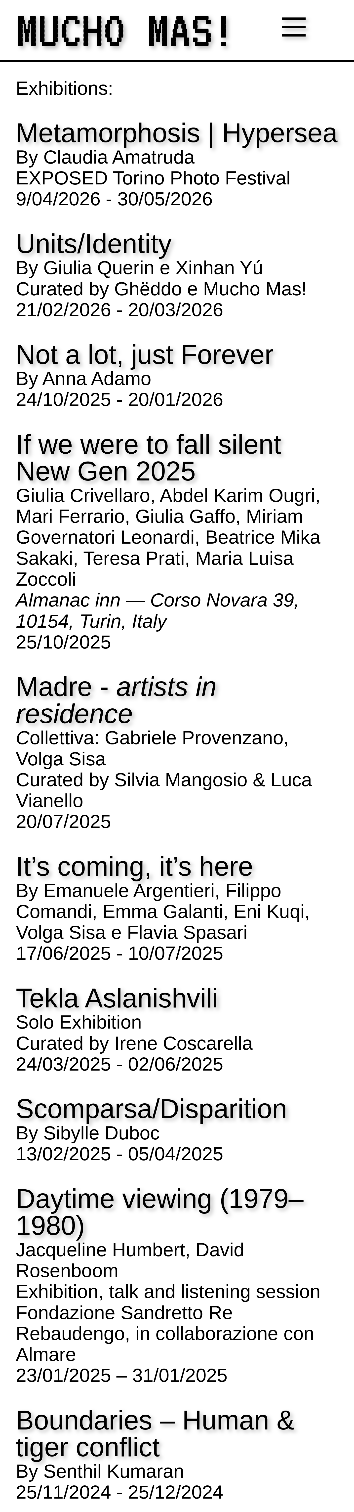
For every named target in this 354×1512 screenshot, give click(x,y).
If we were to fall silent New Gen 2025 (148, 458)
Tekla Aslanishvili (117, 998)
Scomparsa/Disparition (151, 1109)
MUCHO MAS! (125, 30)
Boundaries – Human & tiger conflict (155, 1434)
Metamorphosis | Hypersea (177, 133)
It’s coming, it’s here (134, 866)
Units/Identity (94, 244)
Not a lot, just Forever (145, 354)
